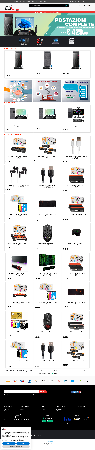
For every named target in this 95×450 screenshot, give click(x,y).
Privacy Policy (24, 394)
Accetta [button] (23, 443)
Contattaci (6, 409)
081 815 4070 (36, 1)
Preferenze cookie (59, 410)
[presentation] (14, 398)
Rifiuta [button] (8, 443)
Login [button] (79, 408)
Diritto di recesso (44, 409)
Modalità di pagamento (24, 408)
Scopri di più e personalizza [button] (16, 446)
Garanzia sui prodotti (45, 408)
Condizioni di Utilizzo (8, 410)
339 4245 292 (43, 1)
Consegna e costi (22, 409)
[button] (84, 6)
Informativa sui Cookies (61, 408)
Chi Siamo (6, 408)
